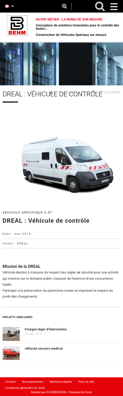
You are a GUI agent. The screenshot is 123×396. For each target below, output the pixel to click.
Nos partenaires (32, 381)
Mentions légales (61, 381)
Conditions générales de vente (25, 388)
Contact (10, 381)
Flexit (88, 392)
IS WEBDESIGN (56, 392)
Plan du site (86, 381)
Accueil (51, 92)
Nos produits (67, 92)
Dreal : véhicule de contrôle (101, 92)
